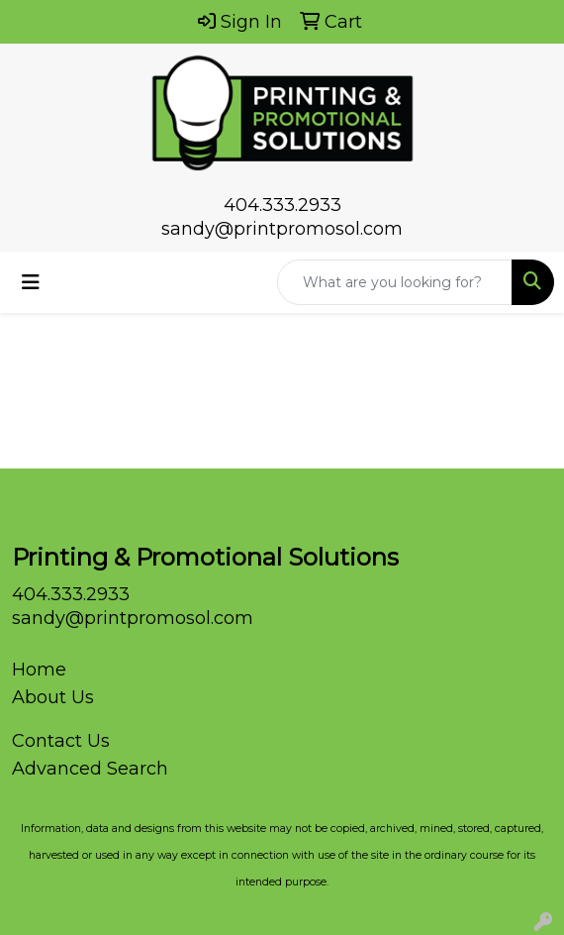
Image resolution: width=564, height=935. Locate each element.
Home (39, 669)
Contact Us (61, 741)
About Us (53, 697)
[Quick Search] (395, 282)
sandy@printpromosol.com (282, 229)
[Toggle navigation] (30, 282)
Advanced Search (90, 768)
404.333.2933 (282, 205)
